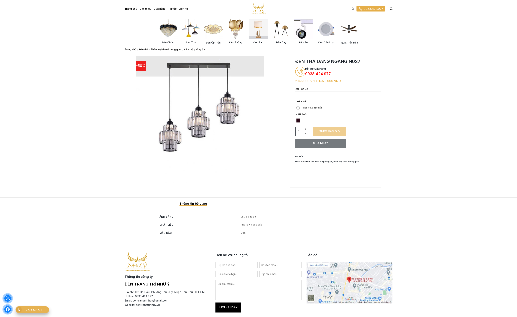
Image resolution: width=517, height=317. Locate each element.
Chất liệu (302, 101)
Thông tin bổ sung (193, 203)
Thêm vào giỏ (329, 131)
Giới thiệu (145, 8)
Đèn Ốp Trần (213, 42)
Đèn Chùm (168, 42)
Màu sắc (301, 114)
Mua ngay (320, 143)
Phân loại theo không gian (166, 49)
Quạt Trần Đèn (349, 42)
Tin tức (172, 8)
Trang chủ (131, 8)
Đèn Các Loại (326, 42)
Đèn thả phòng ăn (194, 49)
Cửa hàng (160, 8)
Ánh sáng (302, 89)
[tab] (193, 204)
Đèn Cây (281, 42)
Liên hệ (183, 8)
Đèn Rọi (303, 42)
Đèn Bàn (258, 42)
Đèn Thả (191, 42)
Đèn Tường (235, 42)
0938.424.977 (370, 9)
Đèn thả (143, 49)
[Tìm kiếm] (353, 8)
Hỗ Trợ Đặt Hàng (315, 68)
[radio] (298, 95)
